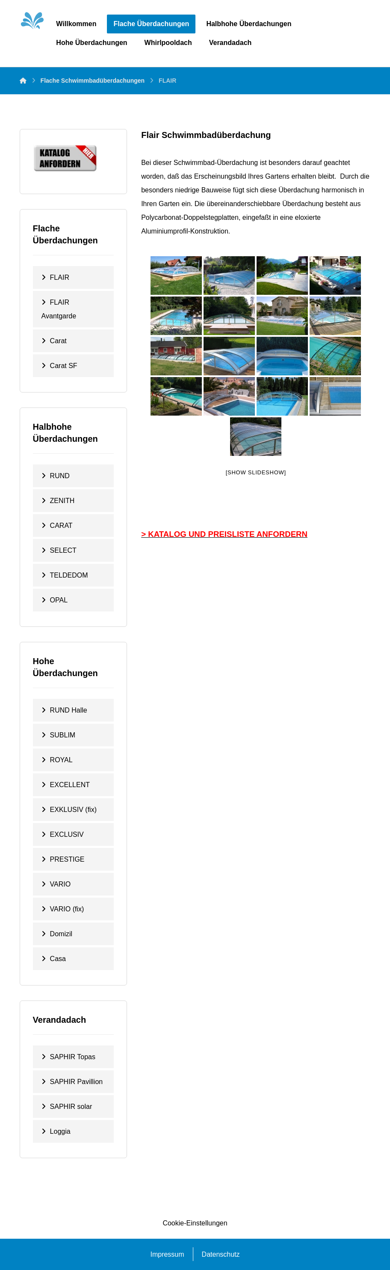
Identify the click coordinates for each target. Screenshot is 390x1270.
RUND (60, 475)
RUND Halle (68, 710)
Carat (58, 340)
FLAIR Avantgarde (59, 309)
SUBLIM (63, 735)
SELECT (63, 550)
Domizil (61, 934)
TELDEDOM (69, 575)
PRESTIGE (67, 859)
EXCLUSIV (67, 834)
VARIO (60, 884)
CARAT (61, 525)
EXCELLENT (70, 784)
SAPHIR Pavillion (76, 1081)
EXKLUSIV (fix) (73, 809)
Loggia (60, 1131)
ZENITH (62, 500)
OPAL (59, 600)
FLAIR (59, 277)
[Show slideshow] (256, 472)
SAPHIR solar (71, 1106)
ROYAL (61, 760)
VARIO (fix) (67, 909)
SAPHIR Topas (72, 1056)
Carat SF (63, 365)
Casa (58, 958)
